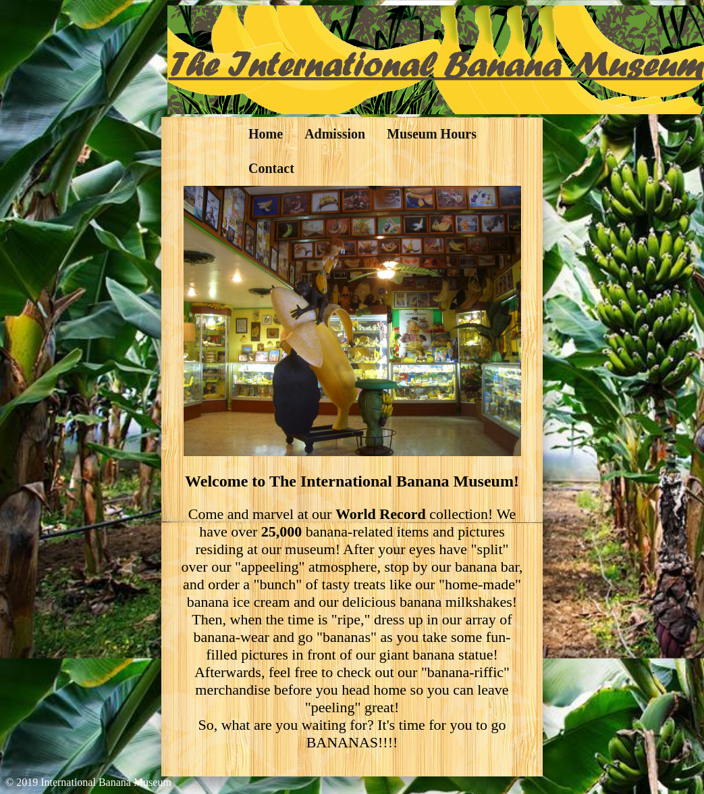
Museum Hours (432, 133)
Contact (271, 168)
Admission (334, 133)
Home (265, 133)
